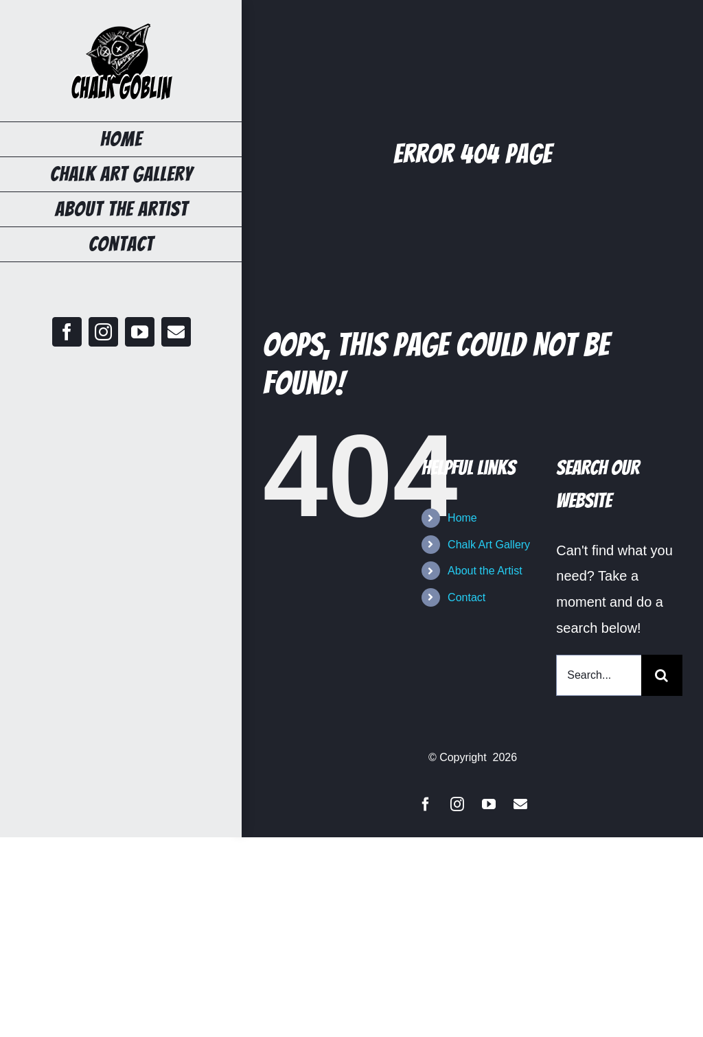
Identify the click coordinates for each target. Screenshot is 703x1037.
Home (462, 518)
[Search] (661, 675)
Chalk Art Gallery (489, 544)
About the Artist (485, 570)
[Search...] (598, 675)
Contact (466, 597)
